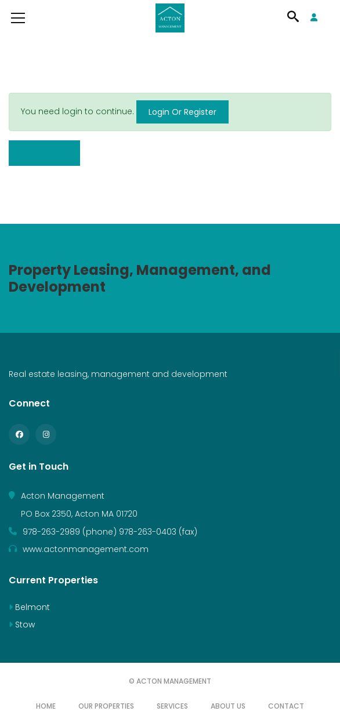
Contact (286, 706)
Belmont (29, 607)
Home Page (44, 153)
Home (46, 706)
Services (172, 706)
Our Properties (106, 706)
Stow (22, 624)
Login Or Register (182, 112)
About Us (228, 706)
